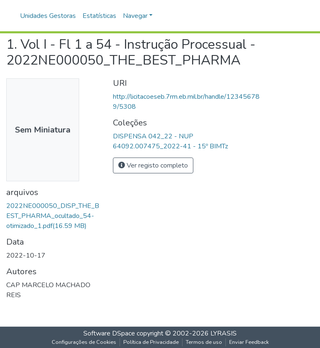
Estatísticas (99, 15)
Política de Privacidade (151, 342)
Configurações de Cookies (84, 342)
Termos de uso (204, 342)
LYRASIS (223, 333)
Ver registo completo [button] (153, 165)
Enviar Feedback (249, 342)
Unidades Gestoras (48, 15)
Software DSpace (109, 333)
